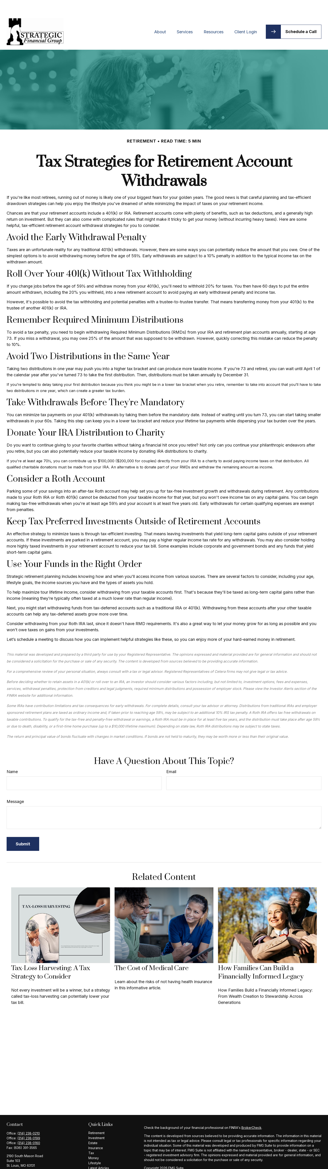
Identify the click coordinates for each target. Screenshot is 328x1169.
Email (171, 758)
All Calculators (98, 1164)
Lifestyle (94, 1149)
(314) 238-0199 (28, 1124)
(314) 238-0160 (28, 1129)
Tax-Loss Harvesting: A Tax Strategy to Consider (50, 958)
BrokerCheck (251, 1114)
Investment (96, 1124)
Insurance (95, 1134)
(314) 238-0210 (28, 1120)
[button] (160, 18)
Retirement (96, 1119)
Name (12, 758)
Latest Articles (98, 1154)
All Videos (95, 1159)
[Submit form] (23, 830)
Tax (91, 1139)
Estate (92, 1129)
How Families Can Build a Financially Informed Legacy (261, 958)
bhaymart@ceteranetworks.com (30, 1159)
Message (15, 787)
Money (93, 1144)
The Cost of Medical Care (152, 954)
